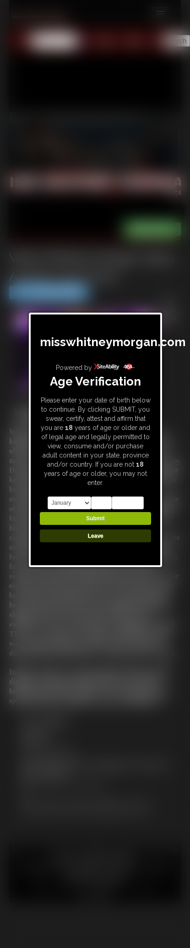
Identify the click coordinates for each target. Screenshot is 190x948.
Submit (95, 518)
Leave (95, 536)
